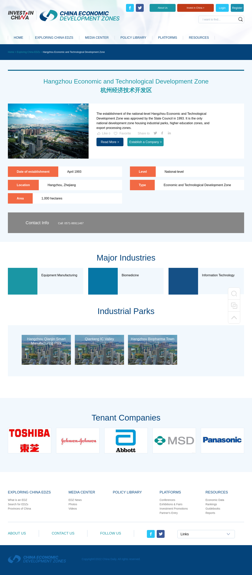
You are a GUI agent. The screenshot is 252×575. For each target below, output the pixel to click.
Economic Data (215, 500)
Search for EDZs (18, 504)
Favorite (122, 133)
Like (103, 133)
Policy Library (127, 492)
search (240, 19)
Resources (217, 492)
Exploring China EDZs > (30, 52)
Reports (210, 512)
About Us (162, 7)
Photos (73, 504)
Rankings (211, 504)
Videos (73, 508)
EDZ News (75, 500)
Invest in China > (195, 7)
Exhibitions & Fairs (171, 504)
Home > (12, 52)
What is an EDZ (17, 500)
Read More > (110, 142)
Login (222, 7)
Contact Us (63, 533)
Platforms (170, 492)
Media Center (82, 492)
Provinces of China (19, 508)
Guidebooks (213, 508)
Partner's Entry (169, 512)
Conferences (167, 500)
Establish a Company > (145, 142)
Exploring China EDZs (29, 492)
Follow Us (110, 533)
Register (237, 7)
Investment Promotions (174, 508)
